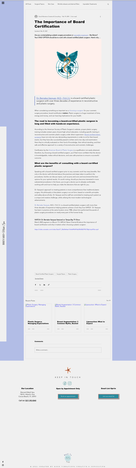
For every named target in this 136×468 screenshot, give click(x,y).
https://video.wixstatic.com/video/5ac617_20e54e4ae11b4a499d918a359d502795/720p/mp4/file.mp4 (66, 229)
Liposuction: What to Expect (95, 322)
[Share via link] (49, 285)
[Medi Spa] (4, 227)
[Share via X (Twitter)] (40, 285)
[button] (3, 3)
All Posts (28, 4)
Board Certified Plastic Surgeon (45, 274)
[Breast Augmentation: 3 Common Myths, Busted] (68, 311)
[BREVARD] (3, 239)
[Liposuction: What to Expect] (97, 311)
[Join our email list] (108, 396)
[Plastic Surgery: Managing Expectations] (39, 311)
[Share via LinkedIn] (44, 285)
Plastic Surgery (72, 274)
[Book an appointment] (68, 396)
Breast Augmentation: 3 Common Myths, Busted (67, 322)
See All (108, 300)
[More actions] (100, 16)
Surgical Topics (39, 4)
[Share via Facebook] (35, 285)
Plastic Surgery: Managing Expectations (38, 322)
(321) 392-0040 (30, 401)
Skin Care (51, 4)
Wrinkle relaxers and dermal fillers (68, 4)
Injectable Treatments (90, 4)
